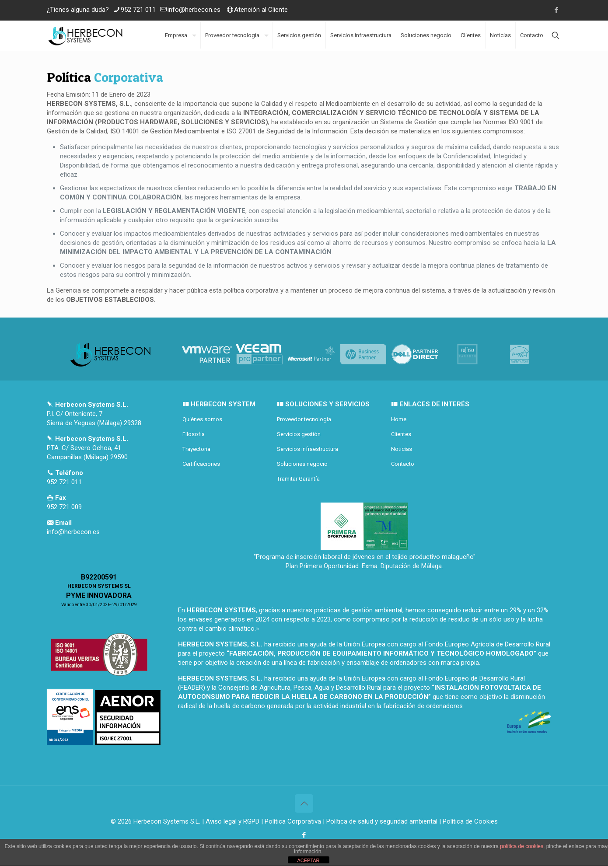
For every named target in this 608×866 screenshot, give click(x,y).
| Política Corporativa (291, 821)
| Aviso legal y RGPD (230, 821)
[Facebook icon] (556, 10)
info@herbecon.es (194, 10)
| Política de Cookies (467, 821)
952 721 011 (138, 10)
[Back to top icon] (304, 803)
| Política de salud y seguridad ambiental (380, 821)
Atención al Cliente (261, 10)
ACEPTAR (308, 860)
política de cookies (521, 846)
